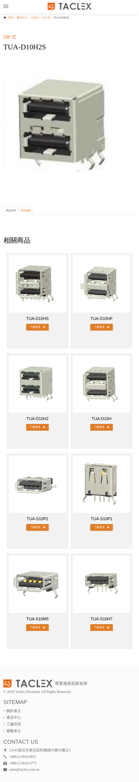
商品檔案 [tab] (26, 210)
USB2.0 (35, 17)
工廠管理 (14, 724)
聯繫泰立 (14, 731)
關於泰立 (14, 711)
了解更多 (37, 327)
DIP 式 (46, 17)
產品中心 (22, 17)
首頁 (11, 17)
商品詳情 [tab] (11, 210)
